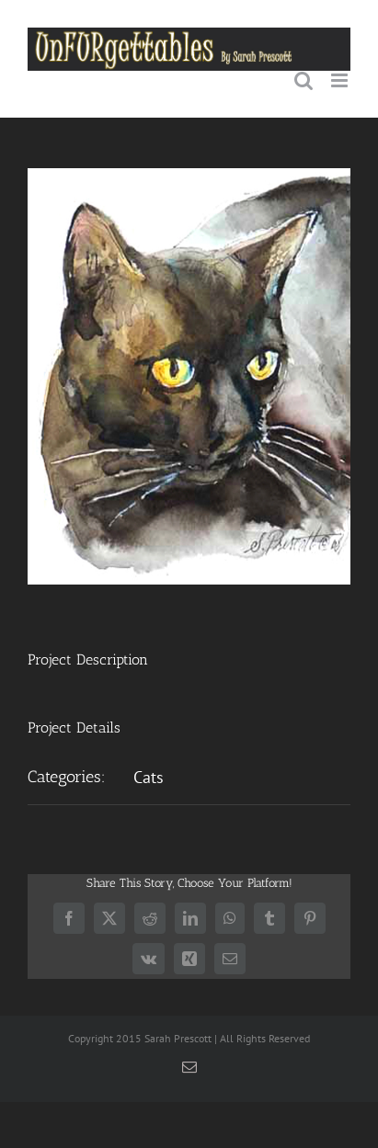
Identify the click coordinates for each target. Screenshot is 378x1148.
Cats (148, 777)
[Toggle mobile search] (303, 80)
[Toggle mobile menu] (340, 80)
